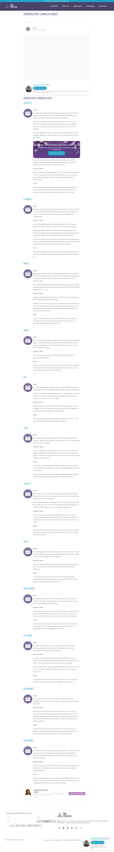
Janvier (27, 102)
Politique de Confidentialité (33, 825)
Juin (25, 427)
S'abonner (46, 821)
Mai (25, 377)
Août (26, 541)
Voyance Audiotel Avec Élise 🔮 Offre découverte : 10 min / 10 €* (100, 838)
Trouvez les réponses (56, 153)
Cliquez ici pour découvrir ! (77, 793)
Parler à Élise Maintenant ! (41, 85)
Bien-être (65, 6)
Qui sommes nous (46, 840)
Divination (102, 6)
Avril (26, 330)
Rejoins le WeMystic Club (57, 840)
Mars (26, 263)
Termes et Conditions (20, 825)
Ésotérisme (90, 6)
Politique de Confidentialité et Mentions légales (73, 840)
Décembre (28, 740)
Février (27, 199)
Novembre (28, 688)
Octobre (27, 635)
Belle (35, 28)
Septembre (29, 588)
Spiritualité (77, 6)
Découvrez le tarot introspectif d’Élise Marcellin (57, 1)
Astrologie (29, 22)
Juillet (27, 483)
